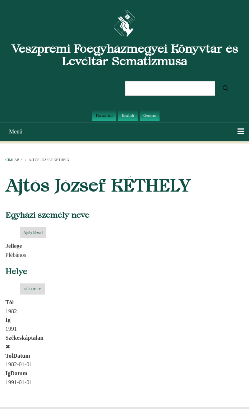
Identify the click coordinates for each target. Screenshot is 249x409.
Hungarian (104, 115)
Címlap (12, 160)
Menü (15, 131)
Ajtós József (33, 232)
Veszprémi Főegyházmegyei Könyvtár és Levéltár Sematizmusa (124, 55)
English (128, 115)
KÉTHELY (32, 289)
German (149, 115)
